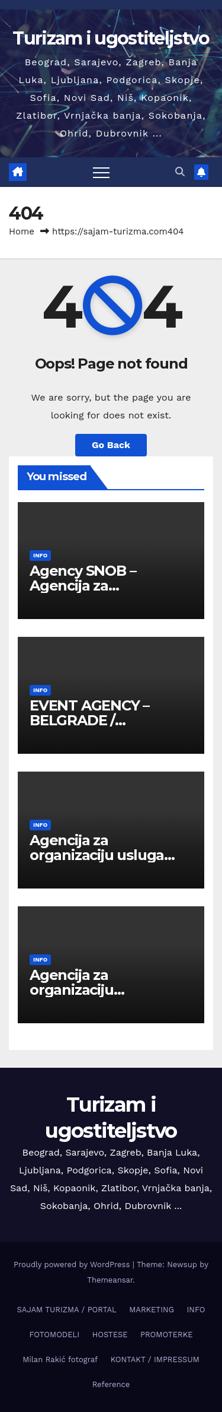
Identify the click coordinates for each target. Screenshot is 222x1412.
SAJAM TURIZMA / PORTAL (67, 1309)
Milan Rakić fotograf (60, 1359)
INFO (40, 555)
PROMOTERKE (166, 1334)
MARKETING (151, 1309)
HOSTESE (110, 1334)
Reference (111, 1384)
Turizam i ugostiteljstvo (110, 38)
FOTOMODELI (55, 1334)
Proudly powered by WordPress (73, 1264)
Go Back (111, 444)
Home (21, 231)
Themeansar (110, 1279)
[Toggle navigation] (101, 172)
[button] (180, 171)
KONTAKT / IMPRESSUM (155, 1359)
